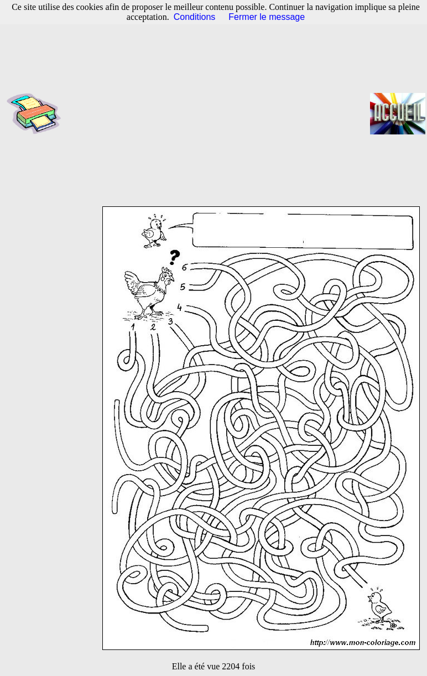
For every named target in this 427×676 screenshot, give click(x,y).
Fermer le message (266, 17)
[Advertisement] (219, 113)
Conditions (195, 17)
